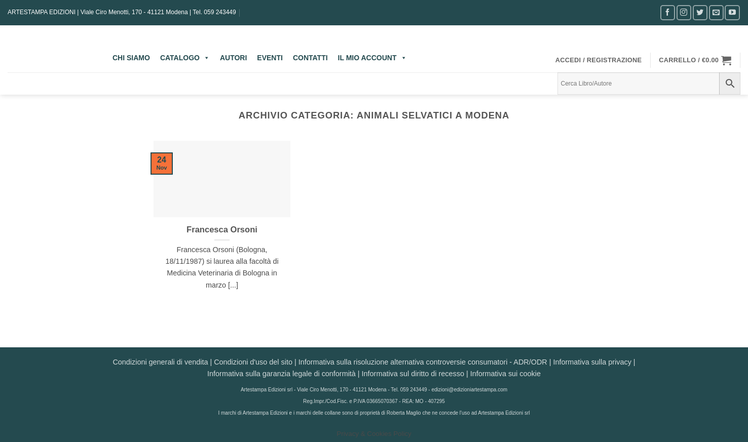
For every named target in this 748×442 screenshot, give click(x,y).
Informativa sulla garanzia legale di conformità (281, 374)
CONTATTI (310, 58)
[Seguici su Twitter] (700, 12)
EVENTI (270, 58)
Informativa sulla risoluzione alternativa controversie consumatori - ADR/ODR (422, 362)
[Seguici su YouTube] (732, 12)
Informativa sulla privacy (592, 362)
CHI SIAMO (131, 58)
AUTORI (233, 58)
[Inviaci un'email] (716, 12)
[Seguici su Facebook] (667, 12)
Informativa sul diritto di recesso (413, 374)
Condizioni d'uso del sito (253, 362)
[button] (598, 60)
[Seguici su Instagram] (684, 12)
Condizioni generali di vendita (160, 362)
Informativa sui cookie (505, 374)
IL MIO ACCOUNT (372, 58)
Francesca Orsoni (221, 229)
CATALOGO (185, 58)
